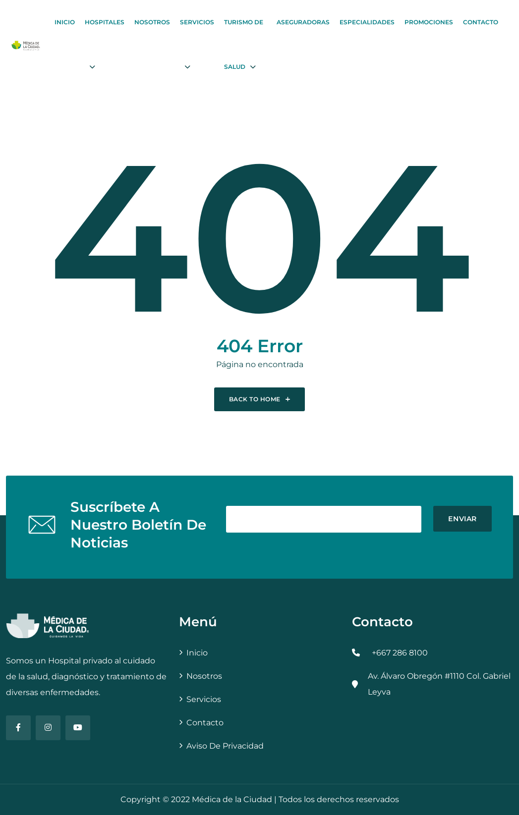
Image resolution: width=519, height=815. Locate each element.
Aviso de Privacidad (225, 746)
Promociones (428, 22)
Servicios (197, 22)
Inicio (65, 22)
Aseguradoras (303, 22)
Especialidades (367, 22)
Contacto (480, 22)
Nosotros (152, 22)
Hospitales (104, 22)
